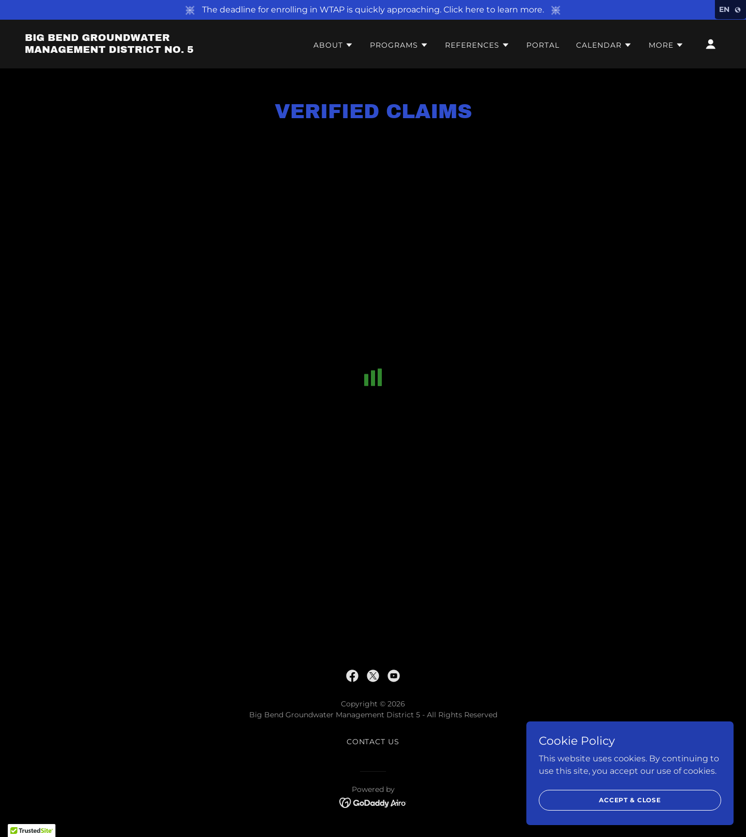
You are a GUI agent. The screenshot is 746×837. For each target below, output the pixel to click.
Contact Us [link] (373, 741)
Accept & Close (630, 800)
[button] (333, 45)
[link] (122, 50)
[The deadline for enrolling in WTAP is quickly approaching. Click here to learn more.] (373, 10)
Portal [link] (543, 45)
